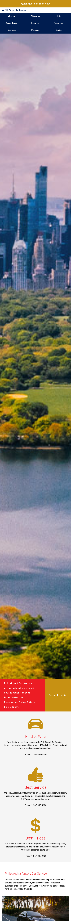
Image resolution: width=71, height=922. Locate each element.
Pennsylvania (11, 23)
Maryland (35, 30)
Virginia (59, 30)
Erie (59, 16)
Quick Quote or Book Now (35, 3)
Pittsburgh (35, 16)
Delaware (35, 23)
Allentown (12, 16)
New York (12, 30)
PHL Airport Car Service (15, 10)
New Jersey (59, 23)
